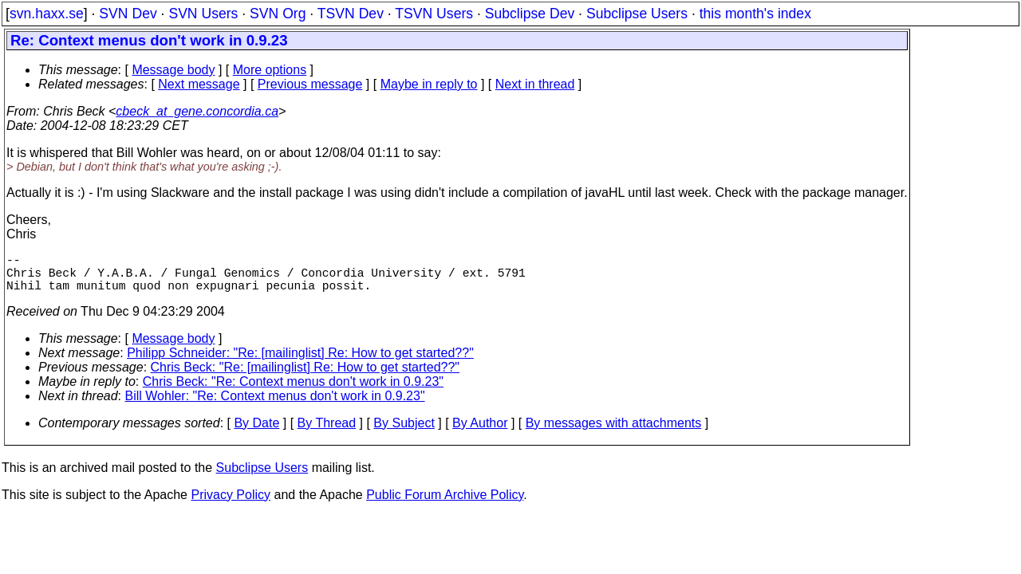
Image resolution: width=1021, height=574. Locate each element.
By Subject (403, 432)
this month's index (755, 14)
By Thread (327, 432)
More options (270, 70)
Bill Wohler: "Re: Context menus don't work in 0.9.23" (275, 405)
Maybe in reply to (429, 84)
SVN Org (278, 14)
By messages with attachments (614, 432)
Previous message (310, 84)
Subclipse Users (637, 14)
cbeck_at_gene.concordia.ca (197, 111)
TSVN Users (434, 14)
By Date (256, 432)
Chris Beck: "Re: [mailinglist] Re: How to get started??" (305, 376)
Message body (173, 70)
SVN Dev (127, 14)
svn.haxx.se (47, 14)
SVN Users (203, 14)
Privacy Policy (230, 504)
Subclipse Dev (529, 14)
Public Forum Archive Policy (444, 504)
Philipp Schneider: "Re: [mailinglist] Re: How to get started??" (300, 362)
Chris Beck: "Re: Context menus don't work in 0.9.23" (293, 391)
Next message (198, 84)
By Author (479, 432)
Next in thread (535, 84)
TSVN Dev (350, 14)
